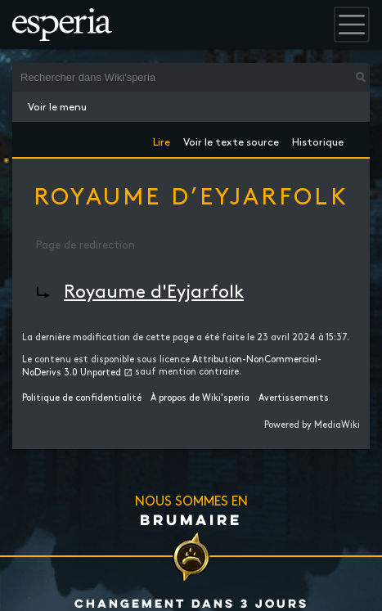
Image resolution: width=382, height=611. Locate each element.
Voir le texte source (231, 139)
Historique (318, 139)
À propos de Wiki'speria (200, 398)
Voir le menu (57, 107)
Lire (161, 139)
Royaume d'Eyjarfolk (154, 292)
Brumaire (191, 519)
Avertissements (293, 398)
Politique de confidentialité (82, 398)
